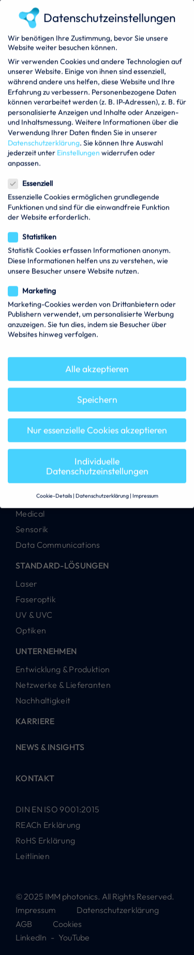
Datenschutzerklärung (44, 132)
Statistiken (32, 227)
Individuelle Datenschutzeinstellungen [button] (97, 456)
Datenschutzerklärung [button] (102, 485)
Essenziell (30, 173)
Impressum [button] (145, 485)
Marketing (32, 280)
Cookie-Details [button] (54, 485)
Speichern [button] (97, 390)
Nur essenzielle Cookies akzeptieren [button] (97, 420)
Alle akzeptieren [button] (97, 359)
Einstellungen (78, 142)
